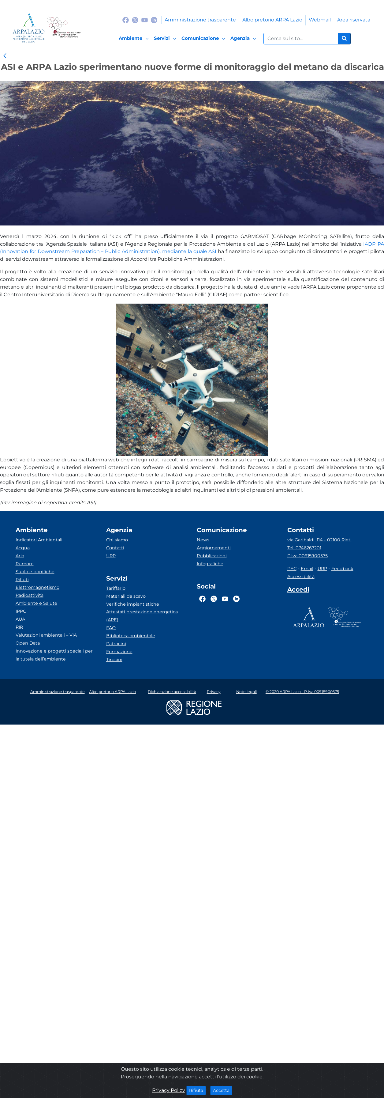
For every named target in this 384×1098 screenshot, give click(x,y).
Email (307, 568)
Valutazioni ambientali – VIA (46, 635)
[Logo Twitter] (135, 20)
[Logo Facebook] (125, 20)
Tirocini (114, 659)
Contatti (115, 548)
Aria (20, 555)
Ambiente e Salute (36, 603)
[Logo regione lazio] (194, 707)
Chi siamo (117, 540)
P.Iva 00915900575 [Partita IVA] (307, 555)
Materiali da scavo (126, 596)
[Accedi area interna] (298, 591)
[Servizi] (166, 39)
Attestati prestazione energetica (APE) (142, 616)
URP (111, 555)
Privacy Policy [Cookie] (168, 1090)
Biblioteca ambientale (130, 635)
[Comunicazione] (204, 39)
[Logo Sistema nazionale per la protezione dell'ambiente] (63, 28)
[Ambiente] (134, 39)
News (203, 540)
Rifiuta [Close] (197, 1090)
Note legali (246, 691)
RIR (19, 627)
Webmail (320, 20)
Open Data (28, 643)
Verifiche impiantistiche (132, 604)
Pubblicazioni (212, 555)
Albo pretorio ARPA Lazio (272, 20)
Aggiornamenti (214, 548)
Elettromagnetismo (37, 587)
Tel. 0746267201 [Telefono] (304, 548)
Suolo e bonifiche (35, 571)
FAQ (111, 627)
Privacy (214, 691)
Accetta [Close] (222, 1090)
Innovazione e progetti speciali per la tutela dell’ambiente (54, 655)
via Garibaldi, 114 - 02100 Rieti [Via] (319, 540)
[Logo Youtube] (144, 20)
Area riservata (353, 20)
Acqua (23, 548)
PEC (291, 568)
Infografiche (210, 563)
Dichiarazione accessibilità (172, 691)
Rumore (25, 563)
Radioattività (29, 595)
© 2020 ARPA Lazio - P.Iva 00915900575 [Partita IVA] (302, 691)
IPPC (21, 611)
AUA (20, 619)
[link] (5, 56)
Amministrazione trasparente (200, 20)
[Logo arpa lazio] (28, 28)
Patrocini (116, 643)
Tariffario (115, 588)
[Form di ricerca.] (300, 38)
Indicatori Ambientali (39, 540)
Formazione (119, 651)
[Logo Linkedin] (154, 20)
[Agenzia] (244, 39)
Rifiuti (22, 579)
